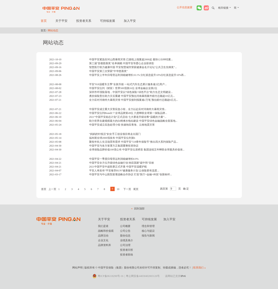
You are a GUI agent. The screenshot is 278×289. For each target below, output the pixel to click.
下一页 (127, 189)
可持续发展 (107, 20)
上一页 (52, 189)
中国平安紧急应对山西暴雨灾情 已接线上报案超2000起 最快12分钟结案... (131, 59)
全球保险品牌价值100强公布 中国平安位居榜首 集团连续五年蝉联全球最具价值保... (137, 149)
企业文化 (103, 240)
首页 (44, 20)
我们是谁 (103, 226)
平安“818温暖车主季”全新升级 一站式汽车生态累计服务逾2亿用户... (128, 84)
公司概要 (125, 226)
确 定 (186, 188)
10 (118, 189)
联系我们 (198, 267)
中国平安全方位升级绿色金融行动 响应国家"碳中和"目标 (121, 162)
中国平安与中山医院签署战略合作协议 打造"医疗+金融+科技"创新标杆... (130, 174)
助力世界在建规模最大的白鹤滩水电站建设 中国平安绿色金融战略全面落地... (133, 120)
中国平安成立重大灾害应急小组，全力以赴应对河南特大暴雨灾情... (127, 109)
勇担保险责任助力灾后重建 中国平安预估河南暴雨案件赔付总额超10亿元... (132, 95)
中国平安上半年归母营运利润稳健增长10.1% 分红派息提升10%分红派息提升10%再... (137, 75)
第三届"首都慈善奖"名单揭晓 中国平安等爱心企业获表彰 (121, 63)
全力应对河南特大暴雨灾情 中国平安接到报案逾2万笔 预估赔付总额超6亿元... (133, 99)
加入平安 (130, 20)
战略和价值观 (106, 230)
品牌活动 (103, 235)
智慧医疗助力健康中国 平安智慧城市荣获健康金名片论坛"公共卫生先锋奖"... (133, 67)
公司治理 (125, 245)
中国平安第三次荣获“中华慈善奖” (108, 71)
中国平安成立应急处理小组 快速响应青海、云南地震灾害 (122, 124)
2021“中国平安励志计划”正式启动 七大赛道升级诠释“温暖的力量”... (127, 116)
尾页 (135, 189)
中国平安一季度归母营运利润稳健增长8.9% (114, 158)
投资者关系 (83, 20)
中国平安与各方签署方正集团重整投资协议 (113, 145)
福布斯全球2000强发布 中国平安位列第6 (112, 137)
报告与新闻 (148, 235)
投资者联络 (126, 254)
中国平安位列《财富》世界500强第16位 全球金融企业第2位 (123, 88)
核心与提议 (148, 230)
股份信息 (125, 235)
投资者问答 (126, 249)
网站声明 (77, 267)
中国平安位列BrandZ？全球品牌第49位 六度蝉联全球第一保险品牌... (128, 113)
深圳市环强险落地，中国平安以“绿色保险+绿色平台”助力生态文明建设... (131, 92)
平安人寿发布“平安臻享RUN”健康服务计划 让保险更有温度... (124, 170)
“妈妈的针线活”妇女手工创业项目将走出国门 (115, 134)
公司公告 (125, 230)
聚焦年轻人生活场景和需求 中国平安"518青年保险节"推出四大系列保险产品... (133, 141)
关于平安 (61, 20)
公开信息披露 (184, 7)
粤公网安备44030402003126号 (143, 276)
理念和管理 (148, 226)
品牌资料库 (104, 245)
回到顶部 (139, 208)
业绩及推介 (126, 240)
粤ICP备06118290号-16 (110, 276)
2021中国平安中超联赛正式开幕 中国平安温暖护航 (118, 166)
